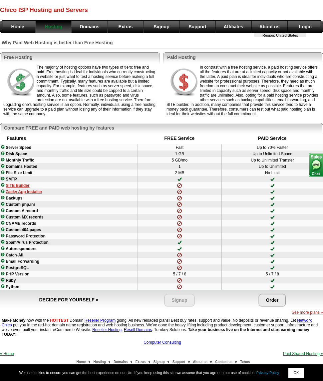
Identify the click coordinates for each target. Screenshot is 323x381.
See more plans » (307, 312)
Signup (161, 26)
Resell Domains (138, 329)
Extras (126, 26)
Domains (89, 26)
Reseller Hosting (107, 329)
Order (272, 300)
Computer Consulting (162, 342)
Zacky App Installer (24, 192)
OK (296, 373)
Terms (245, 362)
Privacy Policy (267, 373)
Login (305, 26)
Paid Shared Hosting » (303, 353)
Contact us (223, 362)
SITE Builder (17, 185)
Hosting (53, 26)
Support (197, 26)
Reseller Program (100, 320)
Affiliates (233, 26)
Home (17, 26)
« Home (7, 353)
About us (269, 26)
